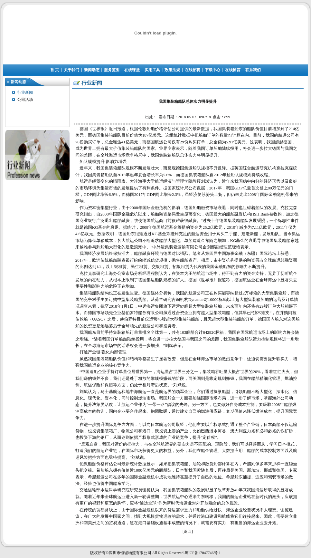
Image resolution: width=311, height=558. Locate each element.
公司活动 (25, 99)
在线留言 (232, 70)
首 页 (54, 70)
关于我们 (71, 70)
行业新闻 (25, 92)
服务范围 (111, 70)
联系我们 (253, 70)
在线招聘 (192, 70)
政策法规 (172, 70)
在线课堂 (132, 70)
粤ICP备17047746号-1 (202, 553)
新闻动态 (91, 70)
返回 (188, 531)
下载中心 (212, 70)
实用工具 (152, 70)
